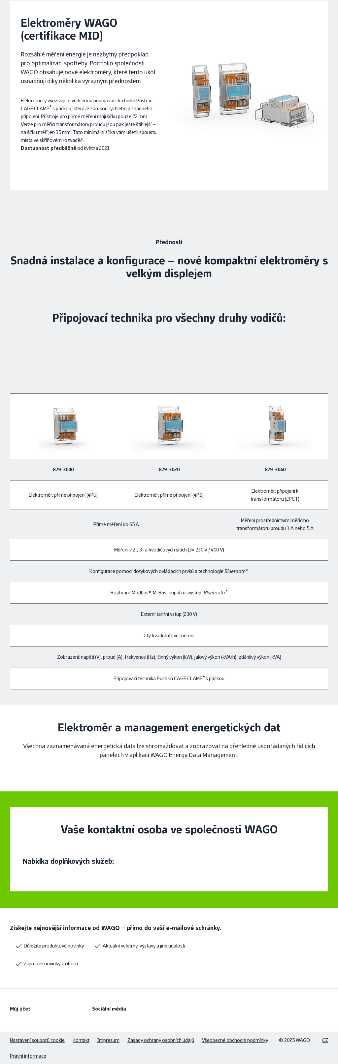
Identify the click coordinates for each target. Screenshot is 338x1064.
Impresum (108, 1040)
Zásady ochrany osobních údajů (160, 1040)
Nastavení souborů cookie (37, 1040)
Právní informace (28, 1056)
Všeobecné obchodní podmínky (235, 1040)
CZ (325, 1040)
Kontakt (81, 1040)
